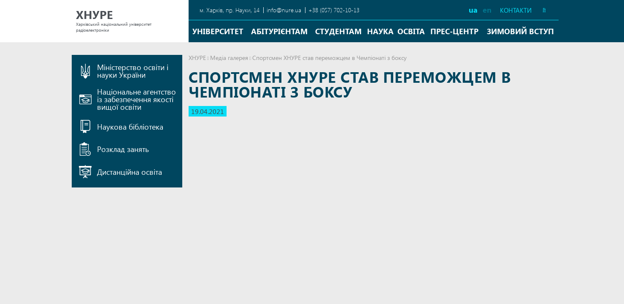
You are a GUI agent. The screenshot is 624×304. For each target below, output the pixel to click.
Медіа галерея (229, 58)
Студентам (338, 31)
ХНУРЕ (197, 58)
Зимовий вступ (520, 31)
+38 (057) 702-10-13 (333, 10)
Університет (217, 31)
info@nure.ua (284, 10)
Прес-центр (454, 31)
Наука (380, 31)
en (487, 9)
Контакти (516, 10)
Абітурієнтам (279, 31)
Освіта (411, 31)
